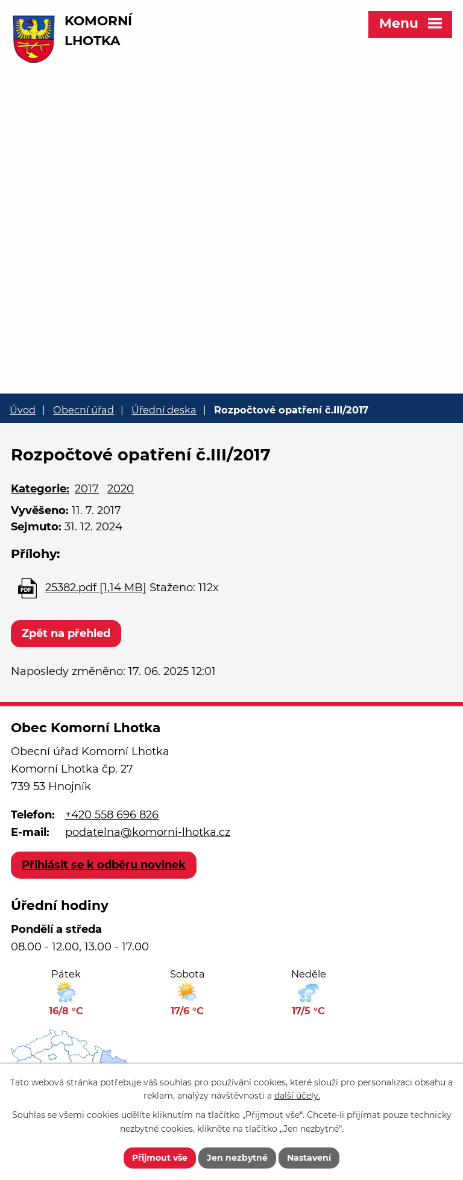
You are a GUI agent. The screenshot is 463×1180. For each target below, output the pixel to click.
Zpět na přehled (66, 633)
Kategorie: (40, 488)
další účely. (297, 1096)
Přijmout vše (159, 1157)
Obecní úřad (83, 410)
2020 (120, 488)
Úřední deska (164, 410)
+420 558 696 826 (112, 814)
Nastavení (309, 1157)
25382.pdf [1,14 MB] (95, 587)
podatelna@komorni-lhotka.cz (147, 832)
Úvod (23, 410)
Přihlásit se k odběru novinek (104, 864)
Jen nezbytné (237, 1157)
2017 (87, 488)
